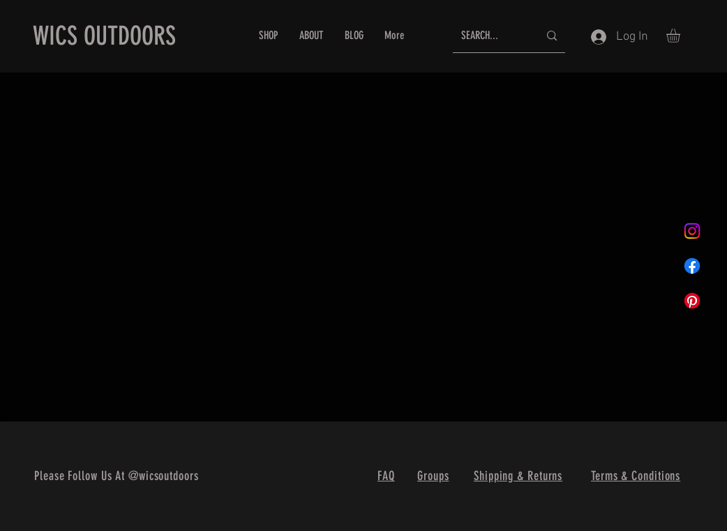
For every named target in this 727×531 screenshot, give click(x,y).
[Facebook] (692, 265)
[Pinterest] (692, 300)
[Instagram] (692, 230)
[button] (681, 36)
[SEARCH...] (489, 36)
